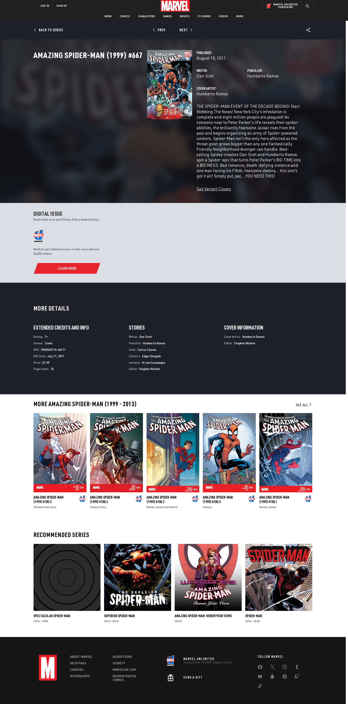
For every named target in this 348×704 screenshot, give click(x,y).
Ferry (53, 494)
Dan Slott (125, 95)
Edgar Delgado (151, 343)
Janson (160, 494)
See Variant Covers (134, 176)
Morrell (151, 494)
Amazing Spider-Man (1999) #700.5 (48, 487)
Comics (125, 16)
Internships (80, 663)
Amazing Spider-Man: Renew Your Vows (203, 603)
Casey (93, 494)
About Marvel (81, 644)
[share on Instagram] (284, 655)
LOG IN (45, 5)
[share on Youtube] (260, 665)
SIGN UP (62, 5)
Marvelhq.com (124, 657)
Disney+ (119, 651)
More (240, 16)
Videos (223, 16)
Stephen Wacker (149, 356)
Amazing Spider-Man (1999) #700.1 (274, 487)
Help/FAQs (78, 651)
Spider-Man (253, 603)
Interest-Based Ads (251, 693)
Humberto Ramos (223, 95)
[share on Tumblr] (297, 655)
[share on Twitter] (272, 655)
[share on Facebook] (260, 656)
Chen (46, 494)
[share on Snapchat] (272, 665)
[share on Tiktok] (260, 674)
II (98, 494)
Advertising (122, 644)
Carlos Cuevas (147, 337)
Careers (77, 657)
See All (304, 392)
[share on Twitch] (297, 665)
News (108, 16)
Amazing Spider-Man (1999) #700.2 (161, 487)
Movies (185, 16)
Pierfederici (171, 494)
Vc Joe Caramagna (153, 350)
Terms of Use (69, 693)
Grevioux (38, 494)
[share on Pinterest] (284, 665)
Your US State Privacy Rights (119, 693)
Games (167, 16)
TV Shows (204, 16)
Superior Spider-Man (119, 603)
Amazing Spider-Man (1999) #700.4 (105, 487)
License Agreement (223, 693)
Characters (146, 16)
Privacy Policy (89, 693)
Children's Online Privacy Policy (188, 693)
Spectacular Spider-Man (52, 603)
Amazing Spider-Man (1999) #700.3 (218, 487)
